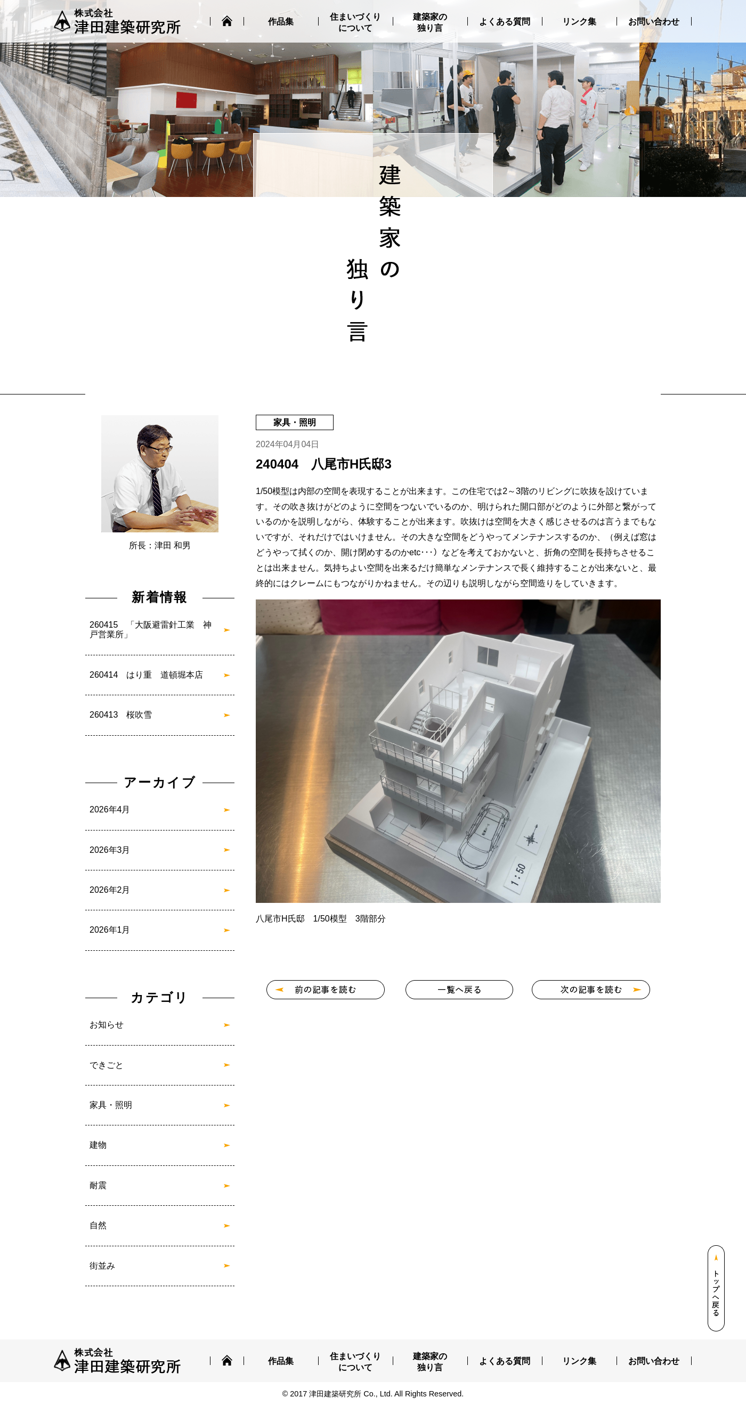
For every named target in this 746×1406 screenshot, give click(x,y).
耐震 (98, 1185)
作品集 (281, 21)
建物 (98, 1144)
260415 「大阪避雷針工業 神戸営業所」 (151, 629)
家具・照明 (111, 1104)
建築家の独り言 (430, 22)
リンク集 (579, 21)
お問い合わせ (653, 21)
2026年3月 (110, 849)
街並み (102, 1265)
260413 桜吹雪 (121, 714)
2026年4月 (110, 809)
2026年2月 (110, 889)
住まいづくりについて (355, 22)
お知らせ (107, 1024)
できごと (107, 1065)
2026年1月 (110, 929)
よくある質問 (504, 21)
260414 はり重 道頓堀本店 (146, 674)
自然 (98, 1225)
